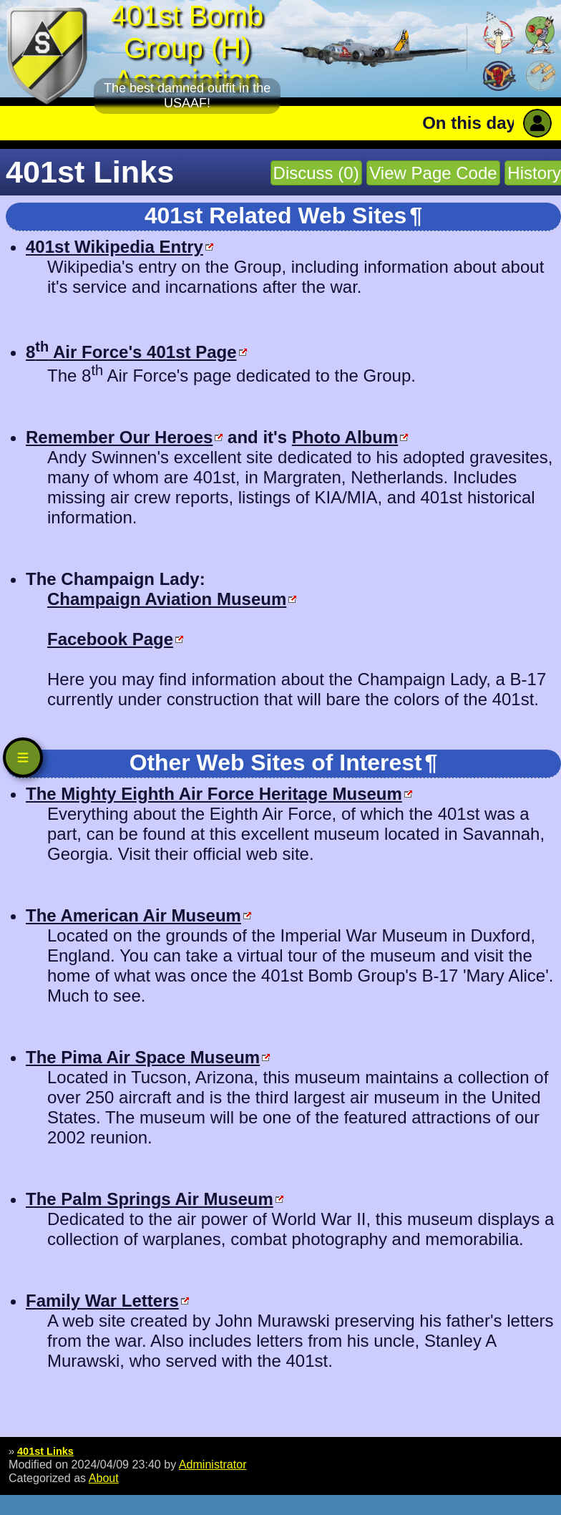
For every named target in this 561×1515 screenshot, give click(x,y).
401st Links (45, 1451)
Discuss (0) (316, 173)
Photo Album (345, 437)
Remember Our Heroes (119, 437)
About (104, 1477)
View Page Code (433, 173)
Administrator (213, 1464)
